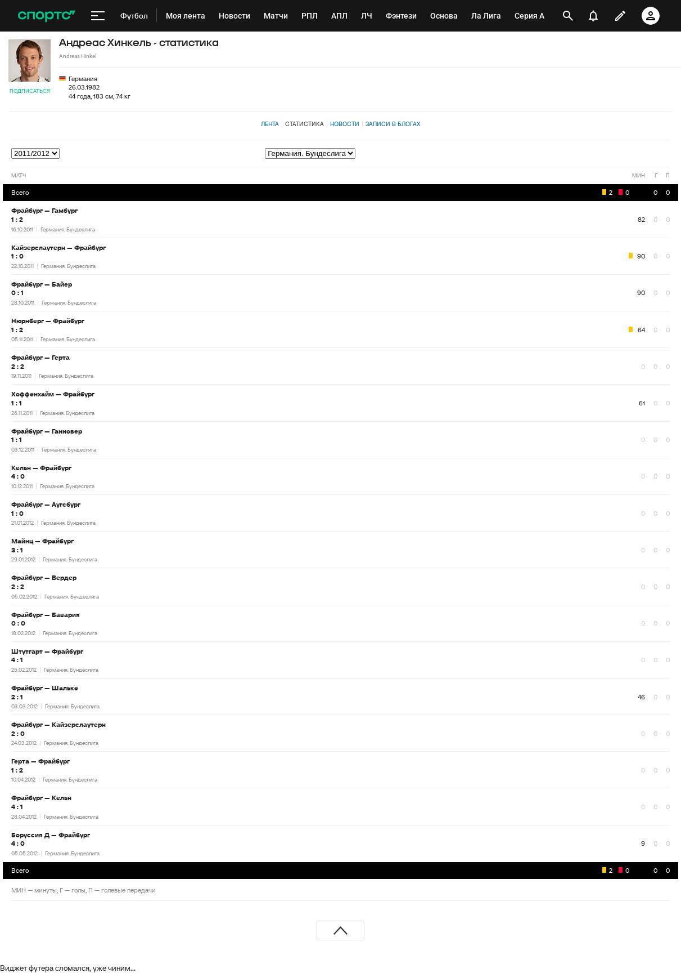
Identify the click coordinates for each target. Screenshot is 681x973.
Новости (344, 124)
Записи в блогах (393, 124)
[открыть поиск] (568, 15)
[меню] (97, 16)
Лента (270, 124)
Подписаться (30, 91)
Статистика (304, 124)
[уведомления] (593, 15)
